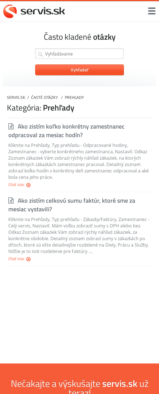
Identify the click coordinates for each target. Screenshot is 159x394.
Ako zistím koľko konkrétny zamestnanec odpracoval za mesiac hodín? (66, 131)
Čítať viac (19, 184)
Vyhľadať (79, 69)
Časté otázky (45, 97)
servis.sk (16, 97)
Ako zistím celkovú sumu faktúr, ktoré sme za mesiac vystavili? (71, 205)
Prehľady (74, 97)
